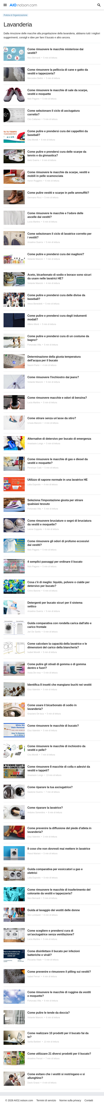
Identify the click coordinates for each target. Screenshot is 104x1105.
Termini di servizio (46, 1100)
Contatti (89, 1100)
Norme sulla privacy (70, 1100)
